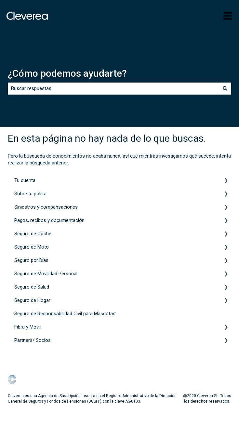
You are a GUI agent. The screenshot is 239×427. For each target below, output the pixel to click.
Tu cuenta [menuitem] (24, 180)
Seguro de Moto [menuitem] (31, 247)
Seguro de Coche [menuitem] (32, 234)
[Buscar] (225, 89)
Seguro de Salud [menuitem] (31, 287)
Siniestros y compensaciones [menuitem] (46, 207)
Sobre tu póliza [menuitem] (30, 194)
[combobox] (113, 89)
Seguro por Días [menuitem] (31, 260)
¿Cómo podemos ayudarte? (67, 73)
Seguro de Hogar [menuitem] (32, 300)
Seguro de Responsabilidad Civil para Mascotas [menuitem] (64, 314)
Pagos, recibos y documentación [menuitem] (49, 220)
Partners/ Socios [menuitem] (32, 340)
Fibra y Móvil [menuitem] (27, 327)
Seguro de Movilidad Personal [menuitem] (45, 274)
